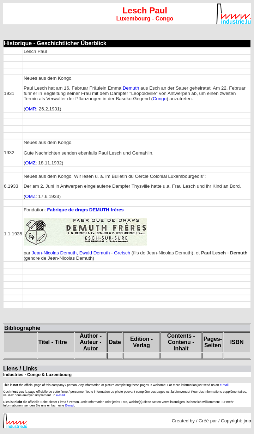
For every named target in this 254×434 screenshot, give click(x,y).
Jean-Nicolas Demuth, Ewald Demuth (71, 252)
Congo (160, 98)
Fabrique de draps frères (85, 209)
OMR (30, 108)
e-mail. (224, 385)
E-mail (69, 405)
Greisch (122, 252)
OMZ (30, 162)
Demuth (131, 88)
